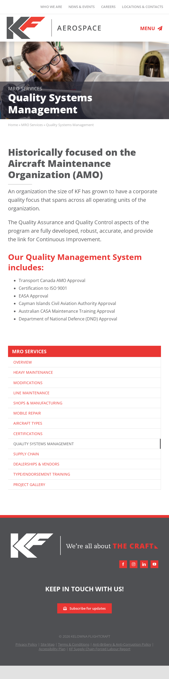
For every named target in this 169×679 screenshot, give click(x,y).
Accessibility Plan (52, 648)
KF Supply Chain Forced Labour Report (99, 648)
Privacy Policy (26, 644)
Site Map (48, 644)
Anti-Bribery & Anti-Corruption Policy (122, 644)
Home (13, 124)
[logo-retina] (54, 19)
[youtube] (154, 564)
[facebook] (123, 564)
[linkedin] (144, 564)
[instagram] (133, 564)
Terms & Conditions (73, 644)
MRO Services (32, 124)
